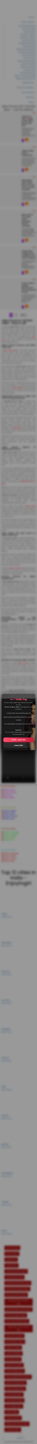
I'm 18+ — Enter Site (18, 740)
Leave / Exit (18, 745)
